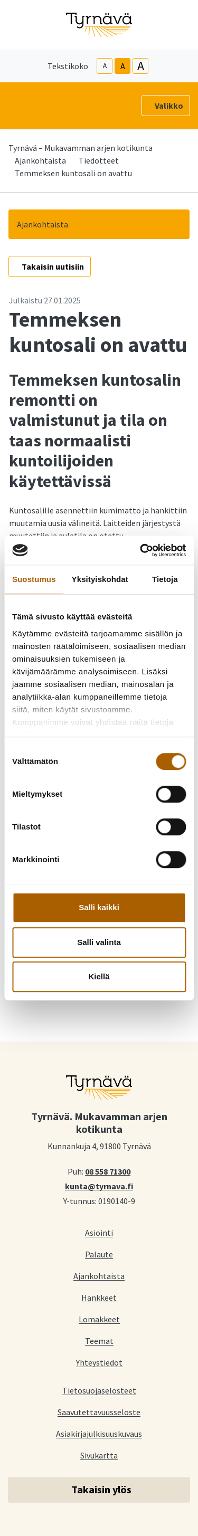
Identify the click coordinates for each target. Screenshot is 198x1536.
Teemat (99, 1340)
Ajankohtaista (40, 160)
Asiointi (99, 1232)
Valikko (169, 105)
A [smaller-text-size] (105, 65)
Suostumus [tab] (34, 579)
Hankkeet (99, 1297)
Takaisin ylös (101, 1489)
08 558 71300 (107, 1171)
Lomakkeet (99, 1319)
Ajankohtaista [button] (42, 224)
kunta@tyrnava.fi (99, 1185)
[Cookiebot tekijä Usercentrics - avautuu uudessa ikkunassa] (141, 550)
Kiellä (98, 976)
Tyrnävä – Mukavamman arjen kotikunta (80, 147)
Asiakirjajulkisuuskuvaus (99, 1433)
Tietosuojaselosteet (99, 1390)
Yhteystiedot (99, 1362)
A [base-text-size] (122, 66)
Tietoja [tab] (165, 579)
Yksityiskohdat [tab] (100, 579)
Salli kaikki (99, 907)
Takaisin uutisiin (53, 266)
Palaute (99, 1254)
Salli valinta (99, 942)
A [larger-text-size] (140, 66)
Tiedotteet (99, 160)
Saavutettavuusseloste (99, 1412)
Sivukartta (99, 1455)
